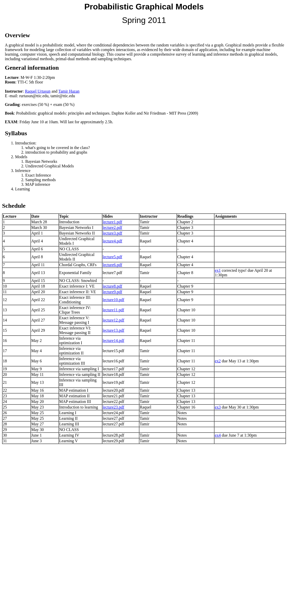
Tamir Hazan (68, 91)
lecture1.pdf (112, 222)
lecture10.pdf (113, 300)
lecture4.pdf (112, 241)
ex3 (218, 407)
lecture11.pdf (113, 310)
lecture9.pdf (112, 292)
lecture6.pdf (112, 265)
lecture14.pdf (113, 340)
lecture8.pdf (112, 286)
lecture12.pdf (113, 320)
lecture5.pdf (112, 257)
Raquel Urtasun (38, 91)
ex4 (218, 435)
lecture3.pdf (112, 233)
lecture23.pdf (113, 407)
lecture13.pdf (113, 330)
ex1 (218, 270)
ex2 (218, 361)
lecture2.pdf (112, 227)
